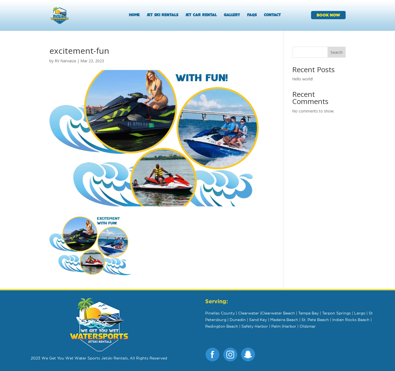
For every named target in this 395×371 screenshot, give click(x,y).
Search (337, 52)
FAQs (252, 15)
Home (134, 15)
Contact (272, 15)
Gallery (232, 15)
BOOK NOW (328, 15)
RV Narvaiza (65, 60)
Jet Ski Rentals (162, 15)
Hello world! (302, 78)
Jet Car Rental (201, 15)
